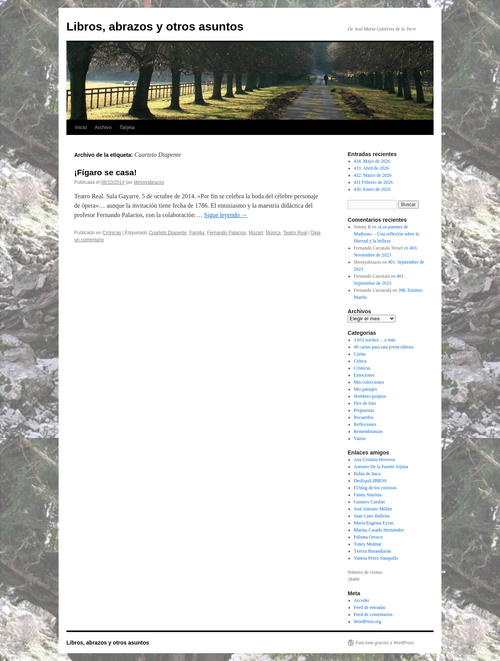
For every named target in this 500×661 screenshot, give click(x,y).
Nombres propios (370, 396)
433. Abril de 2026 (371, 168)
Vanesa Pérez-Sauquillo (376, 558)
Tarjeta (127, 127)
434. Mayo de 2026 (372, 161)
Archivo (103, 127)
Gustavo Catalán (369, 502)
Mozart (256, 232)
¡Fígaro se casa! (105, 172)
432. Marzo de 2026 (373, 175)
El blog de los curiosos (375, 487)
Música (273, 232)
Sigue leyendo (225, 215)
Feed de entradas (370, 607)
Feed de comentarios (373, 614)
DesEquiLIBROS (370, 480)
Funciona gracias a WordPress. (384, 642)
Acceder (362, 600)
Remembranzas (368, 431)
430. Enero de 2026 (372, 189)
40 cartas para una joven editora (384, 347)
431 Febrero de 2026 (373, 182)
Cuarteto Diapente (168, 232)
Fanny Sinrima (368, 495)
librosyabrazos (149, 182)
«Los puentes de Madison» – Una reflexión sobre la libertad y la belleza (386, 234)
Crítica (360, 361)
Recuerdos (364, 417)
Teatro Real (295, 232)
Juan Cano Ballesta (372, 516)
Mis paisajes (365, 389)
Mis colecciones (369, 382)
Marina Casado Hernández (379, 530)
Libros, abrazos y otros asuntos (154, 26)
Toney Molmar (368, 544)
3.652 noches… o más (375, 340)
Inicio (81, 127)
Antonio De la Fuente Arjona (381, 466)
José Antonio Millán (373, 509)
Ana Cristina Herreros (374, 459)
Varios (360, 438)
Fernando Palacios (226, 232)
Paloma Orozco (368, 537)
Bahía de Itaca (367, 473)
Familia (197, 232)
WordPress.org (367, 621)
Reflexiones (365, 424)
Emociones (364, 375)
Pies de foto (365, 403)
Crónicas (112, 232)
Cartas (360, 354)
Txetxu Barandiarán (372, 551)
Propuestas (364, 410)
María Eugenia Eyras (373, 523)
